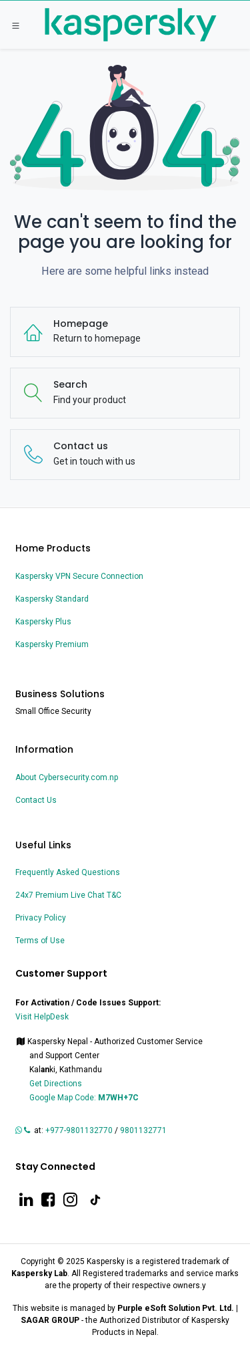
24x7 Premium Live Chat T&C (68, 895)
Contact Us (36, 800)
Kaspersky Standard (52, 599)
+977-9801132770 (79, 1130)
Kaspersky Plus (43, 621)
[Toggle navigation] (15, 25)
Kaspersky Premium (52, 644)
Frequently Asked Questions (67, 872)
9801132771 (144, 1130)
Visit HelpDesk (43, 1016)
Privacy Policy (40, 918)
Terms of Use (40, 940)
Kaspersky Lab (39, 1273)
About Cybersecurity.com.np (66, 777)
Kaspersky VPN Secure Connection (79, 576)
